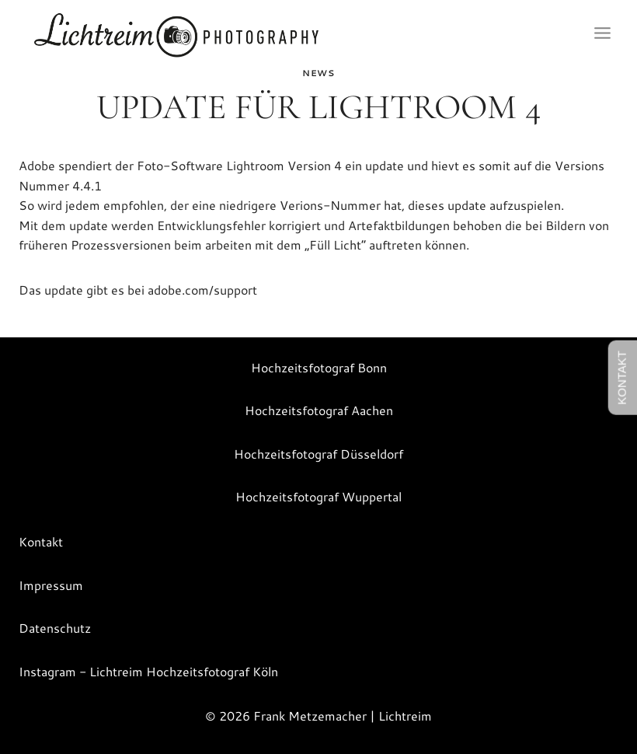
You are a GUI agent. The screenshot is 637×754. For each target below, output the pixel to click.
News (318, 73)
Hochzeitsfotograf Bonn (319, 367)
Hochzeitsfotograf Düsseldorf (318, 454)
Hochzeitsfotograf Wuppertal (318, 496)
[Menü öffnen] (602, 33)
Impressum (51, 585)
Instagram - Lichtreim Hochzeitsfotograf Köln (148, 671)
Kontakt (41, 541)
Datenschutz (55, 628)
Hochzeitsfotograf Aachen (319, 410)
